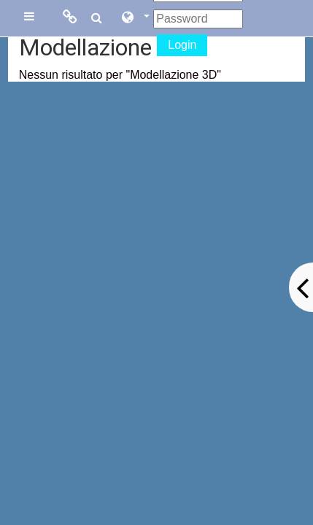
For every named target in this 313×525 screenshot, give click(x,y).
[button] (135, 18)
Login (182, 45)
